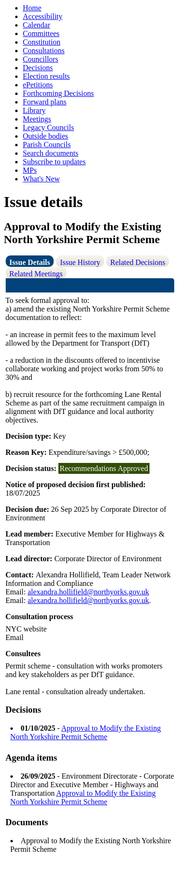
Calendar (36, 25)
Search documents (50, 153)
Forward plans (44, 102)
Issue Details (29, 262)
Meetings (37, 119)
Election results (46, 76)
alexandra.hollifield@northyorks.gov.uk (88, 592)
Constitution (41, 42)
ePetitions (38, 85)
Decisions (38, 68)
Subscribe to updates (54, 162)
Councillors (40, 59)
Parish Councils (47, 145)
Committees (41, 33)
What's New (41, 179)
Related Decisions (137, 262)
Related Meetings (36, 274)
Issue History (80, 262)
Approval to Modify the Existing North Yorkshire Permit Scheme (85, 732)
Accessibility (43, 16)
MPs (30, 170)
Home (32, 8)
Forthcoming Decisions (58, 93)
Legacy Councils (48, 127)
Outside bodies (45, 136)
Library (34, 110)
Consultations (44, 51)
